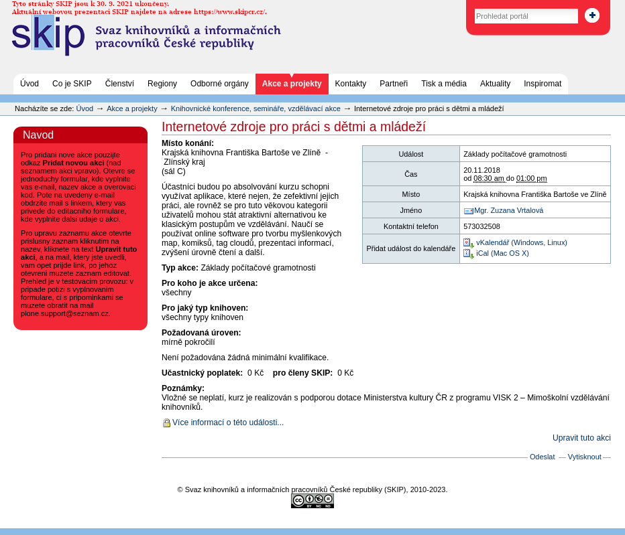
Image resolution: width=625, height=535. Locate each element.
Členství (119, 83)
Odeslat (542, 457)
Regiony (162, 83)
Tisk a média (444, 83)
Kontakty (351, 83)
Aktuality (495, 83)
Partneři (394, 83)
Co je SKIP (72, 83)
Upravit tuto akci (582, 438)
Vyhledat (460, 6)
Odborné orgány (219, 83)
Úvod (29, 83)
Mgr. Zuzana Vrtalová (508, 210)
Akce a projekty (292, 83)
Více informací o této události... (228, 422)
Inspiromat (542, 83)
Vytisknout (585, 457)
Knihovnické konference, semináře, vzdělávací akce (257, 108)
